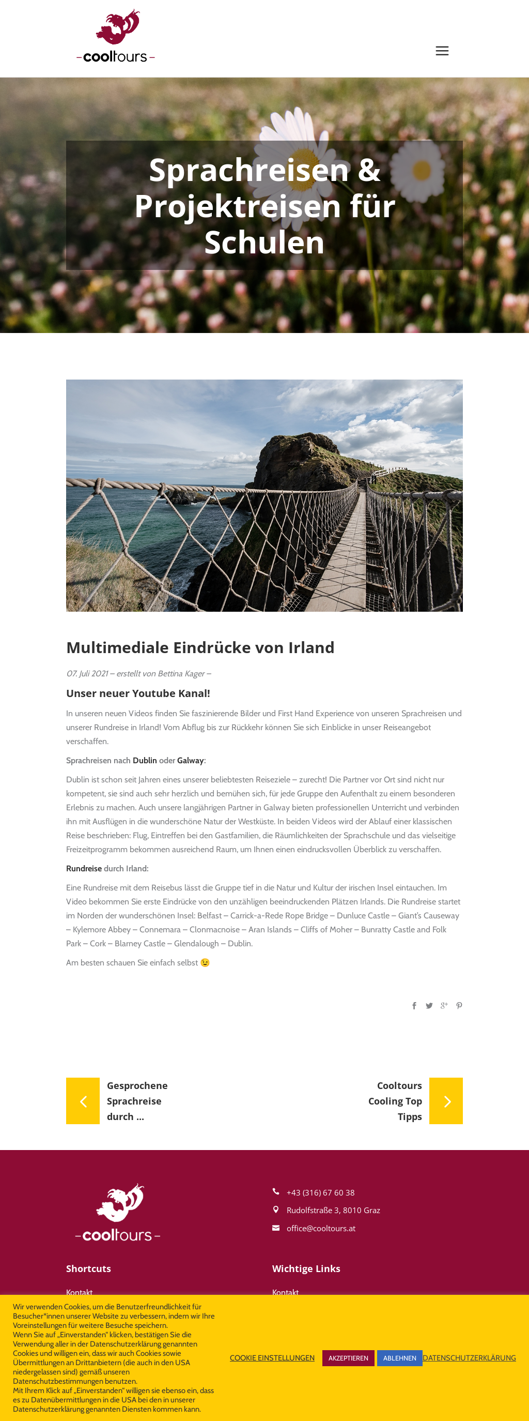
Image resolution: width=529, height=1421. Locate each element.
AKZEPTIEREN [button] (348, 1358)
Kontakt (79, 1292)
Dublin (145, 760)
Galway (190, 760)
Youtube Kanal (169, 693)
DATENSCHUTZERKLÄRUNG (469, 1358)
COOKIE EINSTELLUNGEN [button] (272, 1358)
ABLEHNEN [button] (399, 1358)
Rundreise (84, 868)
